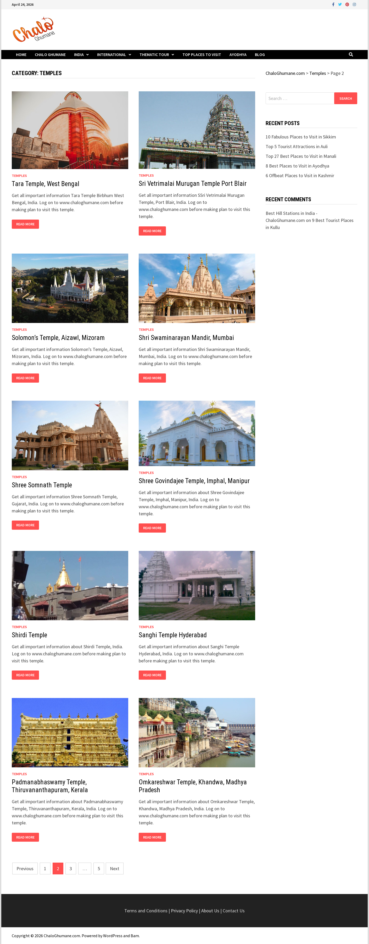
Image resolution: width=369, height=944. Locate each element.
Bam (135, 935)
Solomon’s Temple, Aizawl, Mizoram (58, 338)
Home (21, 54)
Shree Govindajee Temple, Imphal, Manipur (194, 481)
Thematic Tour (154, 54)
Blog (260, 54)
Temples (19, 175)
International (111, 54)
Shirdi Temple (29, 635)
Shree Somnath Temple (42, 485)
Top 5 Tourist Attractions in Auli (297, 146)
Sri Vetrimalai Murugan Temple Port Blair (193, 183)
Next (114, 868)
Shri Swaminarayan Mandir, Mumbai (186, 338)
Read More (25, 224)
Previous (24, 868)
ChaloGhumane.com (62, 935)
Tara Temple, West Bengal (45, 184)
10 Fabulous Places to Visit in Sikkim (301, 137)
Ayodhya (238, 54)
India (79, 54)
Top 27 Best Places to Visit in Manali (301, 156)
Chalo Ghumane (50, 54)
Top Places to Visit (201, 54)
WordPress (112, 935)
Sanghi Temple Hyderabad (173, 635)
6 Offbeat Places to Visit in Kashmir (300, 175)
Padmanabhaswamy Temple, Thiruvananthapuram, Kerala (50, 786)
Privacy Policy (185, 911)
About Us (210, 911)
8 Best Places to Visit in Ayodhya (297, 166)
